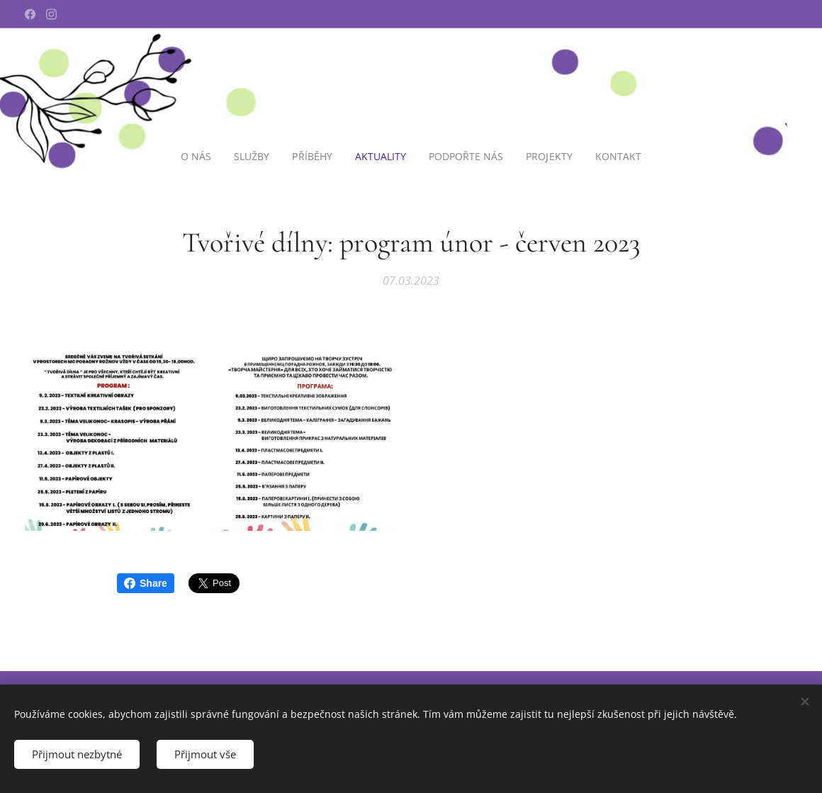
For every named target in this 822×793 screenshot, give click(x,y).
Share (145, 583)
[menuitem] (197, 156)
